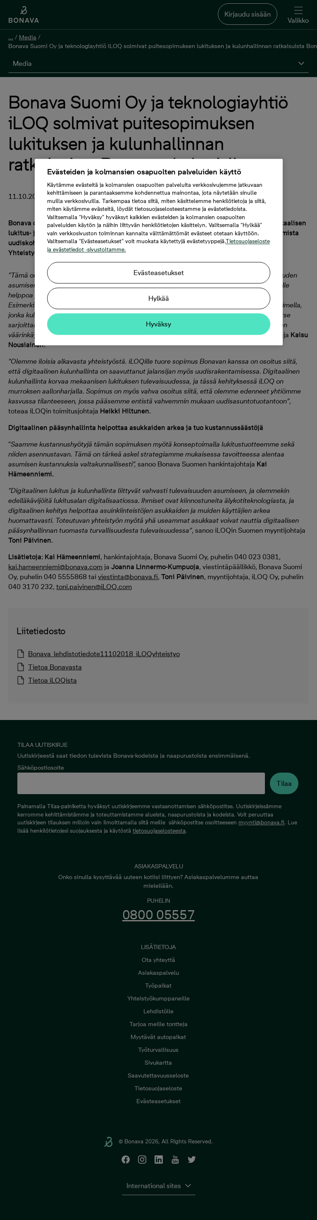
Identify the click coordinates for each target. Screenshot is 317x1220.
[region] (159, 252)
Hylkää (158, 299)
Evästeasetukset (158, 273)
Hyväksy (158, 324)
